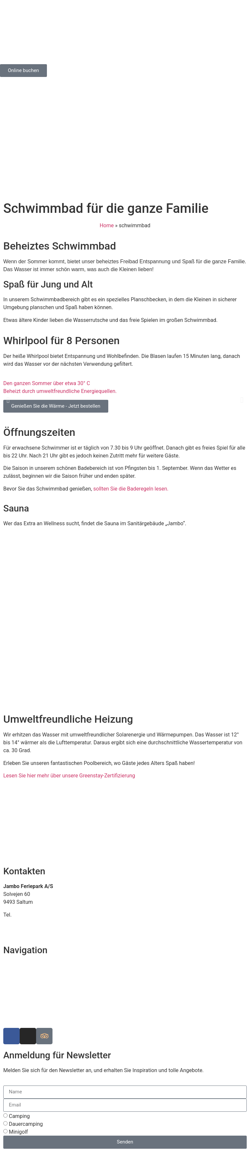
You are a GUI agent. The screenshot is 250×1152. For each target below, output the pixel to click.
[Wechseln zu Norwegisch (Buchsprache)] (46, 84)
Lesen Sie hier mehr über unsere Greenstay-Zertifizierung (69, 775)
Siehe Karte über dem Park (34, 973)
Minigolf (18, 1132)
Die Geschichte (20, 997)
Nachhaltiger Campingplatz (35, 981)
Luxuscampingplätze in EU (34, 989)
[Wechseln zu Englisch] (21, 84)
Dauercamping (26, 1124)
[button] (8, 400)
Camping (19, 1116)
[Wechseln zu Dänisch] (9, 84)
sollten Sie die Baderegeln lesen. (130, 489)
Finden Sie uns (20, 965)
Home (107, 225)
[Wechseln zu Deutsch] (34, 84)
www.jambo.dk (20, 930)
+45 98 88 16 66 (32, 915)
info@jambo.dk (21, 923)
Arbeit (10, 1004)
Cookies (12, 1012)
